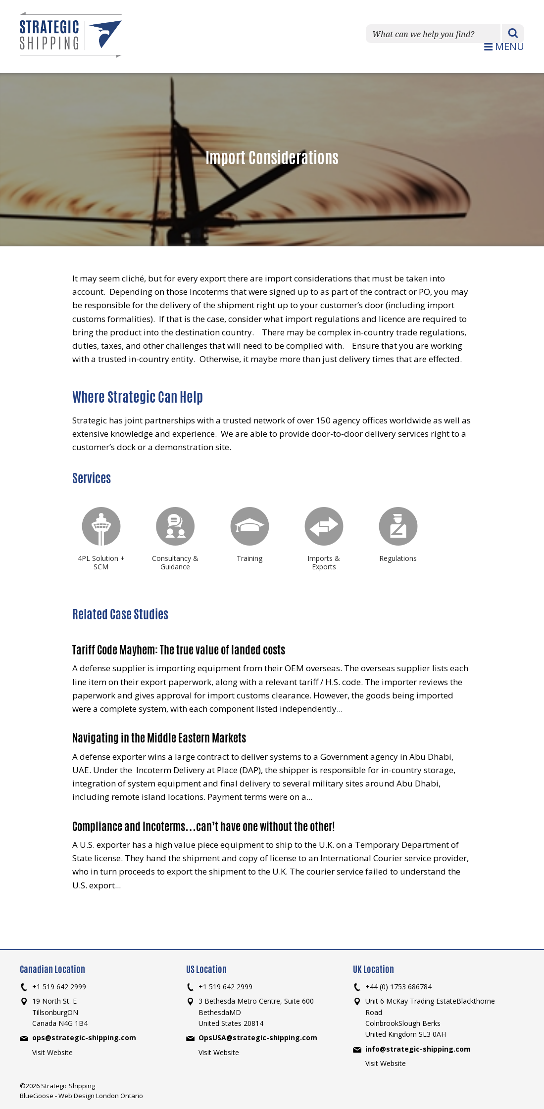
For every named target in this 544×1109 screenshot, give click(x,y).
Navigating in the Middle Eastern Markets (159, 738)
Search (513, 34)
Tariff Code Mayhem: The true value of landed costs (178, 650)
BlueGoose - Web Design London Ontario (81, 1095)
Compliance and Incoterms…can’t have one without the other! (203, 826)
